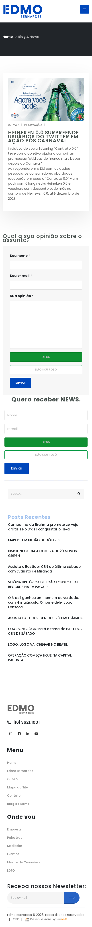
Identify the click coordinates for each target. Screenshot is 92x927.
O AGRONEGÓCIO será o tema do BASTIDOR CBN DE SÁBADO (45, 631)
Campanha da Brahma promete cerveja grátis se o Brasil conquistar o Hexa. (43, 527)
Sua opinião (20, 296)
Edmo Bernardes (20, 771)
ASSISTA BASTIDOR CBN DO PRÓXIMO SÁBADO (45, 618)
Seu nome (19, 255)
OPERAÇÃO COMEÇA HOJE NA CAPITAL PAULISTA (40, 657)
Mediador (14, 846)
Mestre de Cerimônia (23, 862)
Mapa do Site (17, 787)
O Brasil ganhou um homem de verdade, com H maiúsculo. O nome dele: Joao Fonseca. (43, 602)
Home (8, 36)
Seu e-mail (20, 275)
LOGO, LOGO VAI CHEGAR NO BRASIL (38, 644)
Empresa (14, 829)
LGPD (11, 871)
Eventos (13, 854)
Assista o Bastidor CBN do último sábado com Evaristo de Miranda (44, 569)
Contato (13, 796)
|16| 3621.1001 (26, 722)
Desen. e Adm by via (45, 919)
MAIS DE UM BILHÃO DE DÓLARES (34, 540)
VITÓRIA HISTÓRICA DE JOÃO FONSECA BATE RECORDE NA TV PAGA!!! (44, 584)
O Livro (12, 779)
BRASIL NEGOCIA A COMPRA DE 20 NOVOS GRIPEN (42, 553)
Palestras (14, 838)
